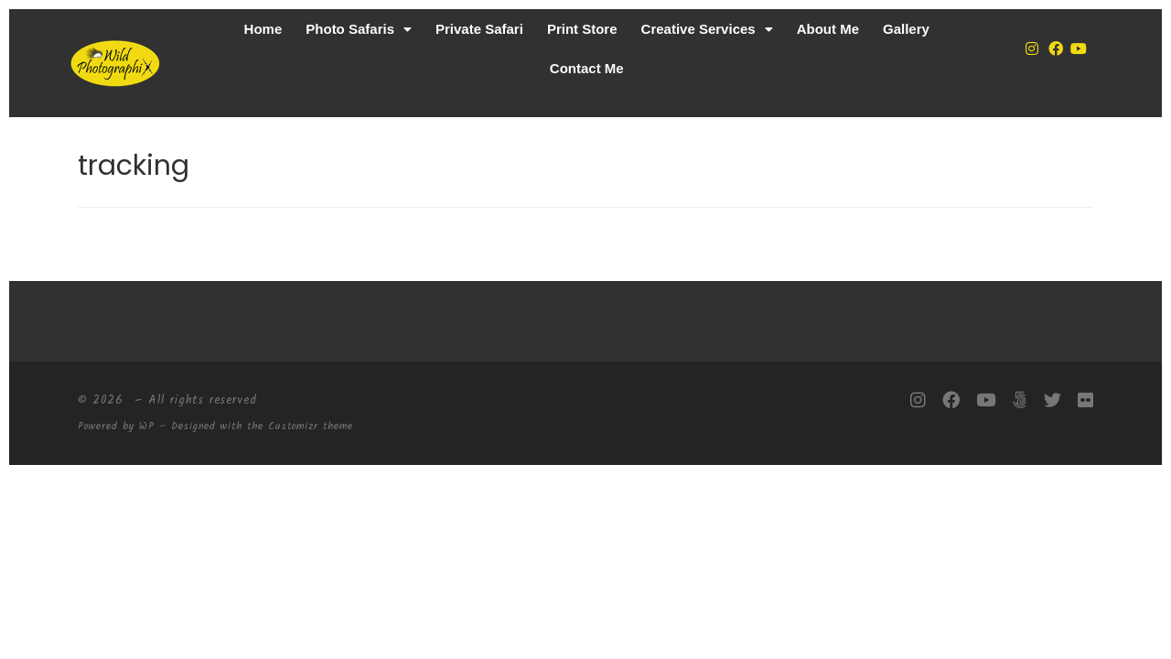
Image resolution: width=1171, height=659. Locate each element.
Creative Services (707, 29)
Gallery (906, 29)
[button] (359, 29)
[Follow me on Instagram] (918, 401)
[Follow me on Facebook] (951, 401)
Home (263, 29)
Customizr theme (310, 426)
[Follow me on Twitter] (1052, 401)
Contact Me (587, 68)
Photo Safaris (359, 29)
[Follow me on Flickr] (1085, 401)
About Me (828, 29)
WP (147, 426)
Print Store (582, 29)
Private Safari (479, 29)
